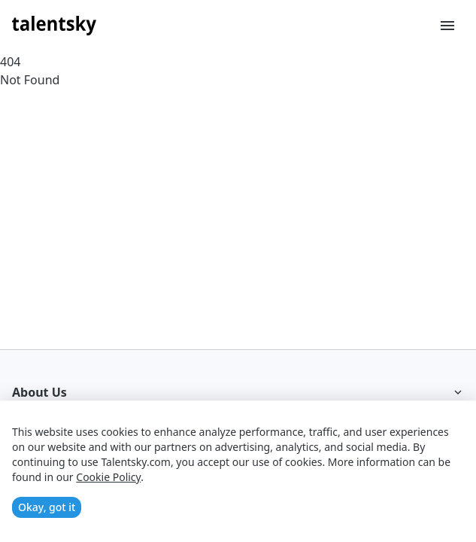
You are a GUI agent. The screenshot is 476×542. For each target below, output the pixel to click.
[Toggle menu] (447, 25)
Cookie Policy (108, 477)
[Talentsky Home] (54, 25)
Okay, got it (46, 507)
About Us (238, 392)
